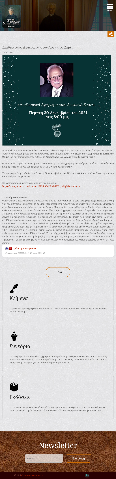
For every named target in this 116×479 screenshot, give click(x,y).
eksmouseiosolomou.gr (32, 475)
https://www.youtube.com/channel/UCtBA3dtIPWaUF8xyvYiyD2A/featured (41, 186)
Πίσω (58, 272)
